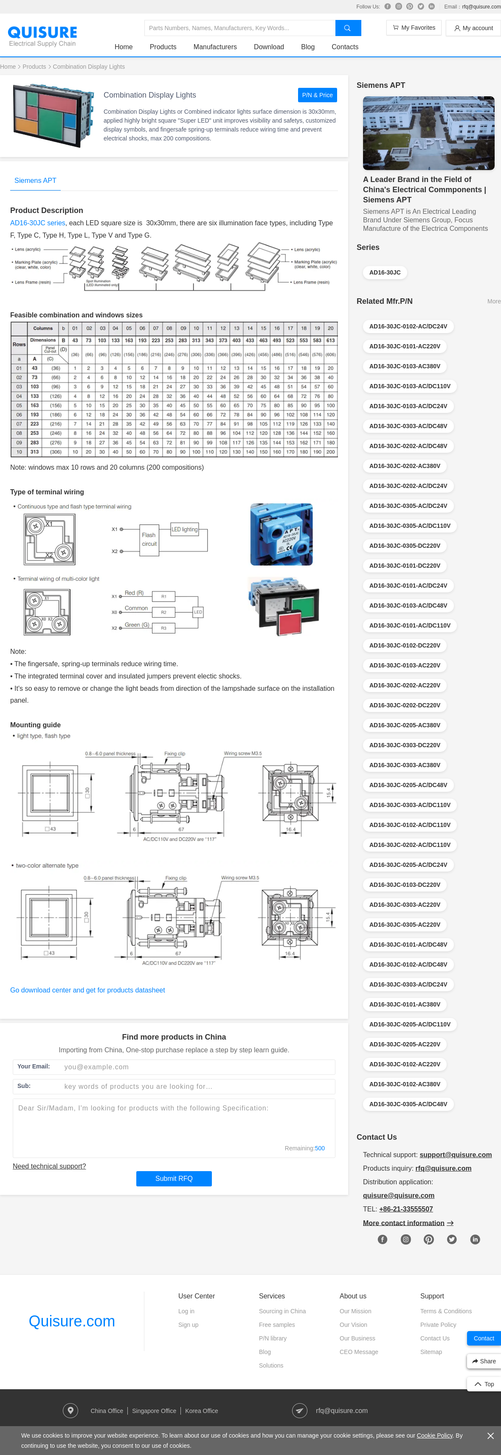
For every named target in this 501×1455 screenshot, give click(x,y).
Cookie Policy (435, 1435)
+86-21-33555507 (406, 1209)
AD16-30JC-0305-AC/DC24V (408, 505)
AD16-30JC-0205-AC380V (404, 725)
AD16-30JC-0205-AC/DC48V (408, 785)
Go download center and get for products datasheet (87, 990)
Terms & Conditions (446, 1311)
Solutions (271, 1365)
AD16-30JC (385, 272)
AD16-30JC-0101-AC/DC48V (408, 944)
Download (269, 46)
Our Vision (353, 1324)
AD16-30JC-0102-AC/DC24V (408, 326)
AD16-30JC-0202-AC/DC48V (408, 446)
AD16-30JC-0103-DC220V (404, 884)
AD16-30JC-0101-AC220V (404, 346)
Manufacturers (215, 46)
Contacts (345, 46)
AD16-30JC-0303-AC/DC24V (408, 984)
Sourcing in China (282, 1311)
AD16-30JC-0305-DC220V (404, 545)
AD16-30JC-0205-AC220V (404, 1044)
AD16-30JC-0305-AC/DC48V (408, 1104)
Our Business (357, 1338)
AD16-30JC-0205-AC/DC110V (409, 1024)
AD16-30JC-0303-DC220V (404, 745)
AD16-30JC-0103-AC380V (404, 366)
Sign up (188, 1324)
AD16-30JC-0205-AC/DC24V (408, 864)
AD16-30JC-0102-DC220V (404, 645)
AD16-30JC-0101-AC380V (404, 1004)
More (494, 301)
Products (163, 46)
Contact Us (435, 1338)
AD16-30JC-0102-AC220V (404, 1064)
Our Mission (356, 1311)
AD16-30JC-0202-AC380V (404, 466)
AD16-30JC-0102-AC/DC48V (408, 964)
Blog (308, 46)
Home (124, 46)
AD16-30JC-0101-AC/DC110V (409, 625)
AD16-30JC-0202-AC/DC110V (409, 844)
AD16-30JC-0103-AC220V (404, 665)
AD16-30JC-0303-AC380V (404, 765)
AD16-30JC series (37, 223)
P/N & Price (317, 95)
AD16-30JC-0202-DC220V (404, 705)
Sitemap (431, 1351)
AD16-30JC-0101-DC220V (404, 565)
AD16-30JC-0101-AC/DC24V (408, 585)
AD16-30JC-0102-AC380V (404, 1084)
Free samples (277, 1324)
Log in (186, 1311)
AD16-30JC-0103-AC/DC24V (408, 406)
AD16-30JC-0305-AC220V (404, 924)
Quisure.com (71, 1321)
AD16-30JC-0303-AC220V (404, 904)
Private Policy (438, 1324)
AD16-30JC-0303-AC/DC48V (408, 426)
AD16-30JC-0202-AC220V (404, 685)
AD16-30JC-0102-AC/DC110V (409, 824)
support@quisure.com (455, 1154)
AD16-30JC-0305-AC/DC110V (409, 525)
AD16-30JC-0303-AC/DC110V (409, 805)
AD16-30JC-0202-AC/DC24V (408, 485)
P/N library (273, 1338)
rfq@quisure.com (481, 7)
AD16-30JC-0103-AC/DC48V (408, 605)
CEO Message (359, 1351)
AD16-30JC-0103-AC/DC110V (409, 386)
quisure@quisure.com (399, 1195)
